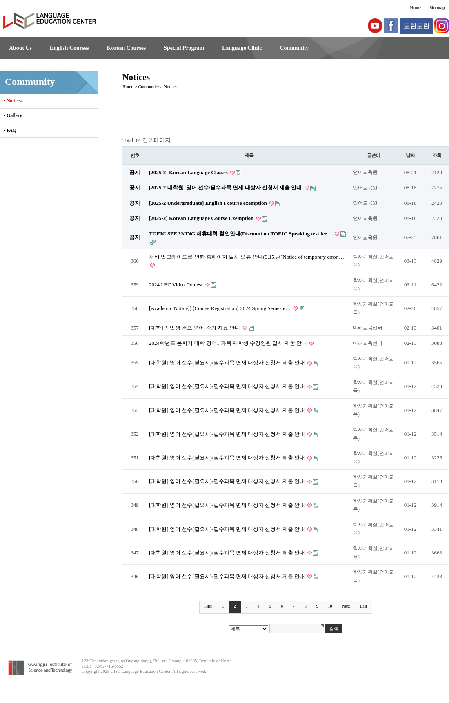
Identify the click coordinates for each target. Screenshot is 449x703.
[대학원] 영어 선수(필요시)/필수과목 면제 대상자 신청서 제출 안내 (227, 362)
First (208, 606)
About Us (20, 48)
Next (346, 606)
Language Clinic (242, 48)
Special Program (184, 48)
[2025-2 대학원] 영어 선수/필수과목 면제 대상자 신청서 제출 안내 (226, 187)
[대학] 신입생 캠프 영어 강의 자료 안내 (195, 328)
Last (363, 606)
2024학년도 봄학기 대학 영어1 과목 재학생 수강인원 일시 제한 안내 (228, 343)
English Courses (69, 48)
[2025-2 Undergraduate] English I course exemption (208, 203)
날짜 (410, 155)
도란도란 (416, 25)
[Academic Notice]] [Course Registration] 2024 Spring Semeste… (220, 308)
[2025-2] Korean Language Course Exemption (202, 218)
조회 (436, 155)
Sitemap (437, 7)
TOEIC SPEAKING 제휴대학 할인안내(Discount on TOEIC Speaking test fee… (241, 234)
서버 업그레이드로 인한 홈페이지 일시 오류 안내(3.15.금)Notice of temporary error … (246, 257)
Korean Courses (126, 48)
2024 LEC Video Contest (176, 285)
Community (294, 48)
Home (416, 7)
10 (330, 606)
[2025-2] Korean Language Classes (189, 172)
